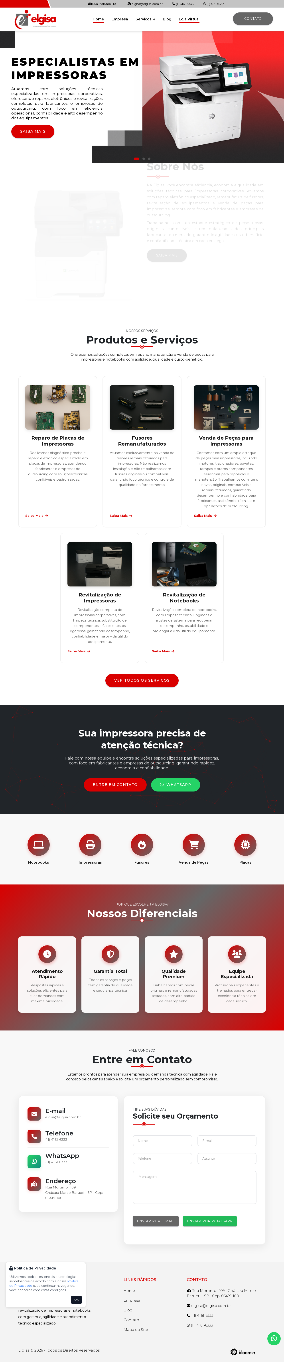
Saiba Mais (32, 131)
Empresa (120, 19)
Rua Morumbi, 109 (103, 4)
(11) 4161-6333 (183, 4)
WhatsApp (175, 785)
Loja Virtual (189, 19)
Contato (253, 19)
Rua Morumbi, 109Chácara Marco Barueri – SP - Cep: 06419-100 (74, 1192)
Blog (167, 19)
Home (98, 19)
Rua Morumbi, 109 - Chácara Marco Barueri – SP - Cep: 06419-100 (221, 1293)
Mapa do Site (136, 1330)
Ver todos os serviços (142, 680)
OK (76, 1299)
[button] (136, 159)
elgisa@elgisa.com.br (145, 4)
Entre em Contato (115, 785)
